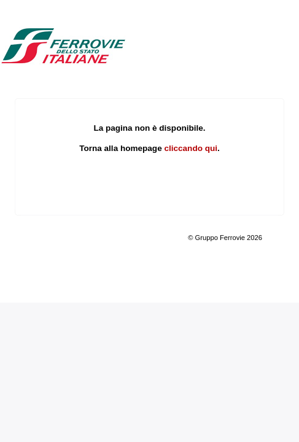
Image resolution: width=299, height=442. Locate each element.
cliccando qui (190, 148)
